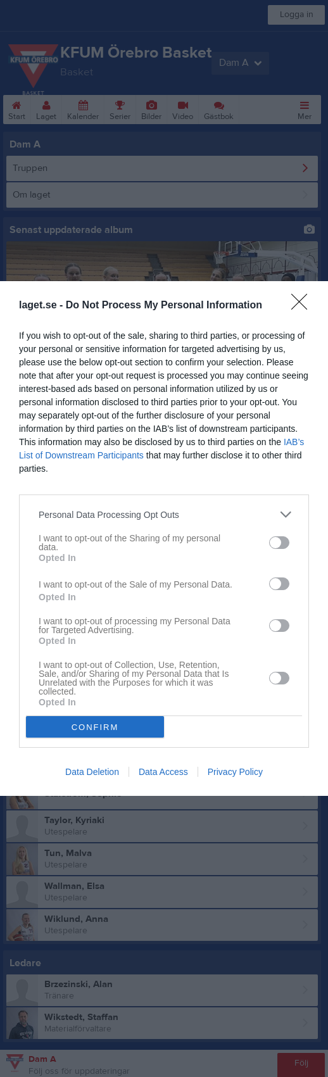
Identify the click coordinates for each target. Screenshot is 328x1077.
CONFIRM (95, 727)
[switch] (279, 542)
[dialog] (164, 538)
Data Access (163, 772)
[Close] (303, 306)
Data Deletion (92, 772)
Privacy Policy (235, 772)
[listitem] (164, 514)
